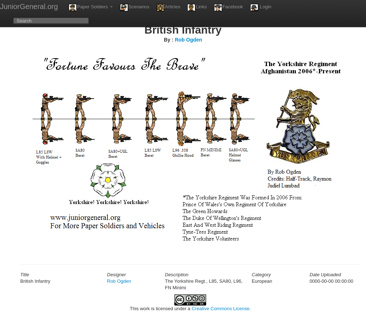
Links (197, 7)
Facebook (228, 7)
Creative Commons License (221, 308)
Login (260, 7)
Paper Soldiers (91, 7)
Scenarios (134, 7)
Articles (168, 7)
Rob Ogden (188, 40)
